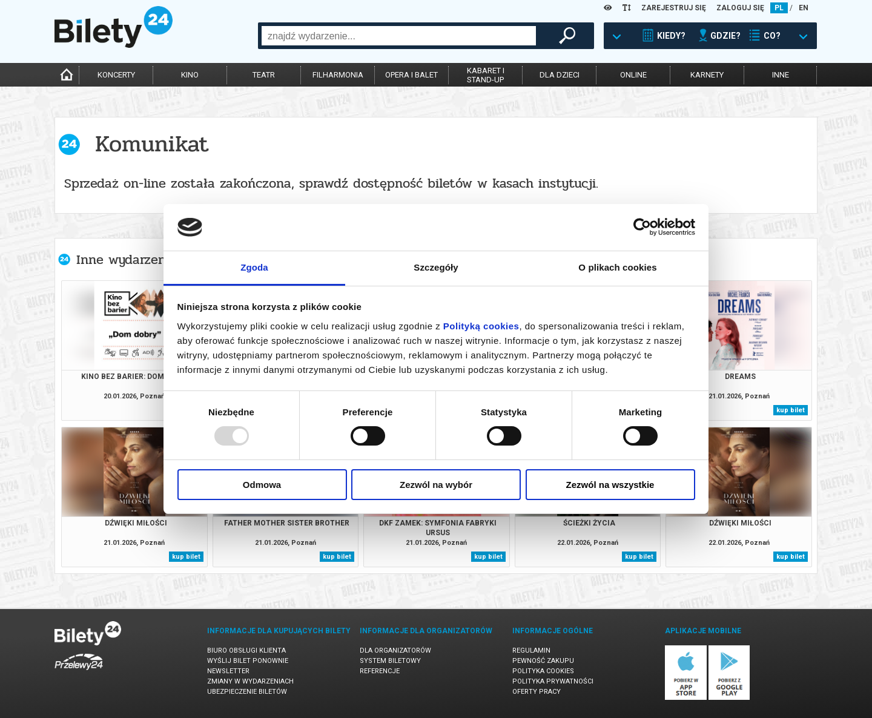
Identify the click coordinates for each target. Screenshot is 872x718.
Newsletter (228, 671)
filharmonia (337, 74)
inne (780, 74)
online (633, 74)
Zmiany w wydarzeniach (250, 681)
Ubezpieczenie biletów (247, 692)
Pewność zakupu (543, 661)
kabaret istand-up (485, 75)
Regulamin (531, 650)
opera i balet (411, 74)
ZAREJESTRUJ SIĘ (673, 8)
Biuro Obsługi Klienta (246, 650)
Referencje (380, 671)
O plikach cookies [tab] (617, 267)
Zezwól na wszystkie (610, 484)
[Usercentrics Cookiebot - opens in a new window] (642, 227)
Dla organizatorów (395, 650)
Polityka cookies (543, 671)
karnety (707, 74)
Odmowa (262, 484)
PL (779, 8)
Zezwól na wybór (436, 484)
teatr (264, 74)
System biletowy (390, 661)
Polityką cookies (481, 326)
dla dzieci (560, 74)
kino (190, 74)
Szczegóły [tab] (436, 267)
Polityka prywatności (552, 681)
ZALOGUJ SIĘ (740, 8)
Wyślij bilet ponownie (247, 661)
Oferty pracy (536, 692)
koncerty (116, 74)
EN (803, 8)
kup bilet (790, 410)
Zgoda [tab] (254, 267)
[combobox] (399, 35)
